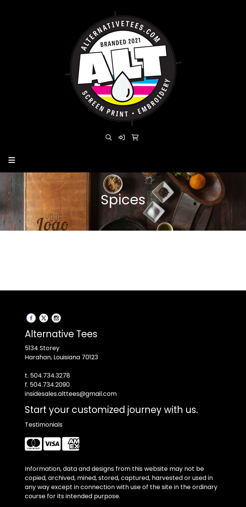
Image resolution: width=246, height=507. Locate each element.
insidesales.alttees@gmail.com (71, 393)
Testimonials (44, 424)
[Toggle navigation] (12, 160)
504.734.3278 (50, 375)
